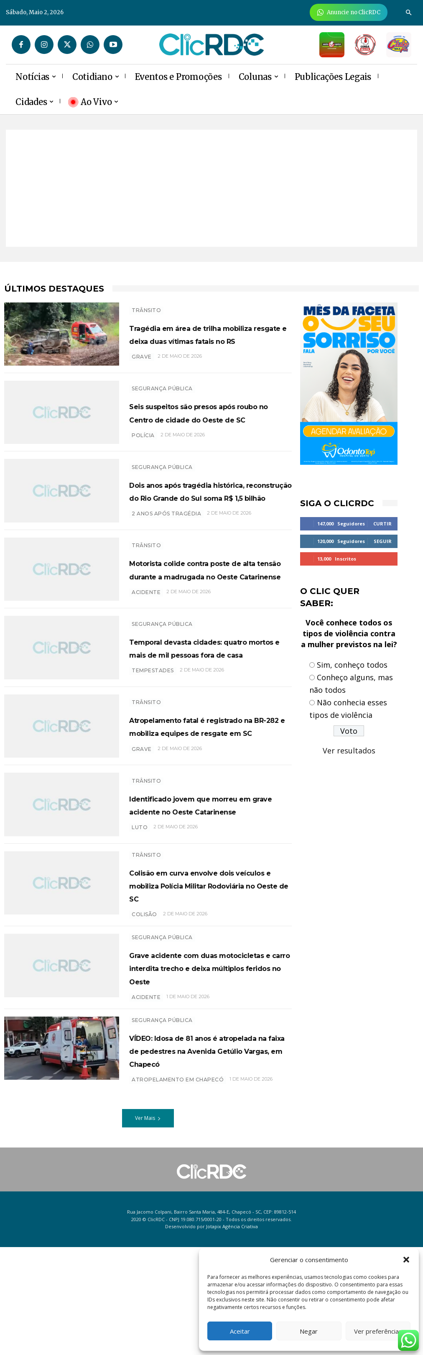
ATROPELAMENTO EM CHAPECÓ (178, 1187)
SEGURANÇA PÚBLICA (162, 388)
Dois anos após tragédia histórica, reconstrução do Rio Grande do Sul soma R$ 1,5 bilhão (203, 508)
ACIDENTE (146, 1092)
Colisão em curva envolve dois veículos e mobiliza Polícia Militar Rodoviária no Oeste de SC (205, 960)
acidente (146, 639)
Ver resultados (349, 750)
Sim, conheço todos (352, 665)
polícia (143, 448)
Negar (309, 1331)
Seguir (383, 541)
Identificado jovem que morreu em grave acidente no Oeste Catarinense (203, 870)
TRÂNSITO (146, 306)
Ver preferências (378, 1331)
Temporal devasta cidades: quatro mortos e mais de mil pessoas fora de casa (207, 692)
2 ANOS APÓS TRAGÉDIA (166, 543)
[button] (406, 1259)
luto (140, 900)
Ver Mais (148, 1225)
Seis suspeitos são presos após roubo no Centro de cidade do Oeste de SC (198, 418)
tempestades (153, 722)
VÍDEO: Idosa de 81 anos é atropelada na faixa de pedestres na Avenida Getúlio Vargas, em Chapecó (210, 1151)
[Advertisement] (211, 188)
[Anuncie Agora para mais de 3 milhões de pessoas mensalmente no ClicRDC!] (349, 12)
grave (142, 365)
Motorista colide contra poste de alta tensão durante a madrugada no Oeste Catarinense (210, 603)
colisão (144, 996)
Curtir (382, 523)
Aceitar (240, 1331)
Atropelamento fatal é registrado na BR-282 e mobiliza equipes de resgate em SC (207, 782)
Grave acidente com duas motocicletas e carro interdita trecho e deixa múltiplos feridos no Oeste (202, 1056)
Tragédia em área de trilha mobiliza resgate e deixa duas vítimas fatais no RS (201, 336)
